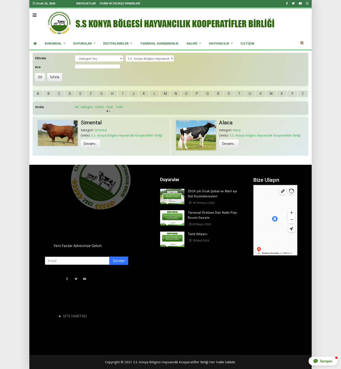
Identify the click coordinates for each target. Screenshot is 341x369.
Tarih (119, 107)
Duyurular (82, 43)
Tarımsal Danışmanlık (159, 43)
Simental (91, 123)
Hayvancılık (219, 43)
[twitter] (293, 3)
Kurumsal (53, 43)
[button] (323, 361)
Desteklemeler (116, 43)
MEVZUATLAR (86, 3)
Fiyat (109, 107)
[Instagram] (307, 3)
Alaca (225, 123)
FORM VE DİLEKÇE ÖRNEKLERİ (120, 3)
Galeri (191, 43)
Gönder (118, 260)
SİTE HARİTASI (75, 316)
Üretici (99, 107)
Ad (77, 107)
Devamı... (90, 143)
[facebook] (287, 3)
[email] (86, 261)
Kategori (87, 107)
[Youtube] (300, 3)
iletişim (247, 43)
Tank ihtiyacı (197, 234)
